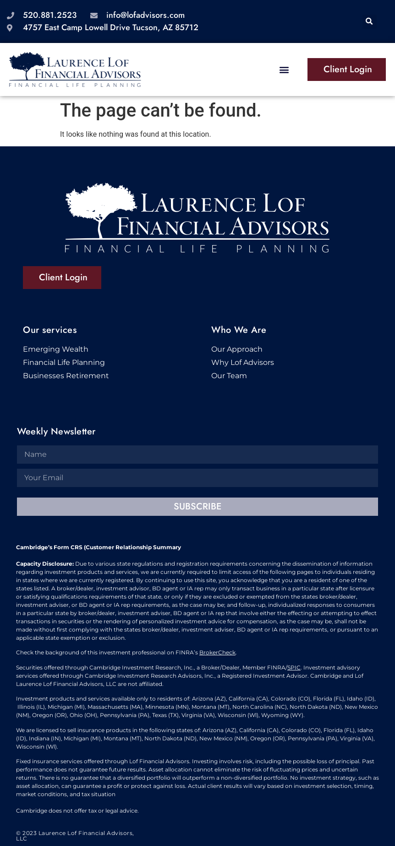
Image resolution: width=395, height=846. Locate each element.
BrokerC (210, 652)
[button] (369, 22)
